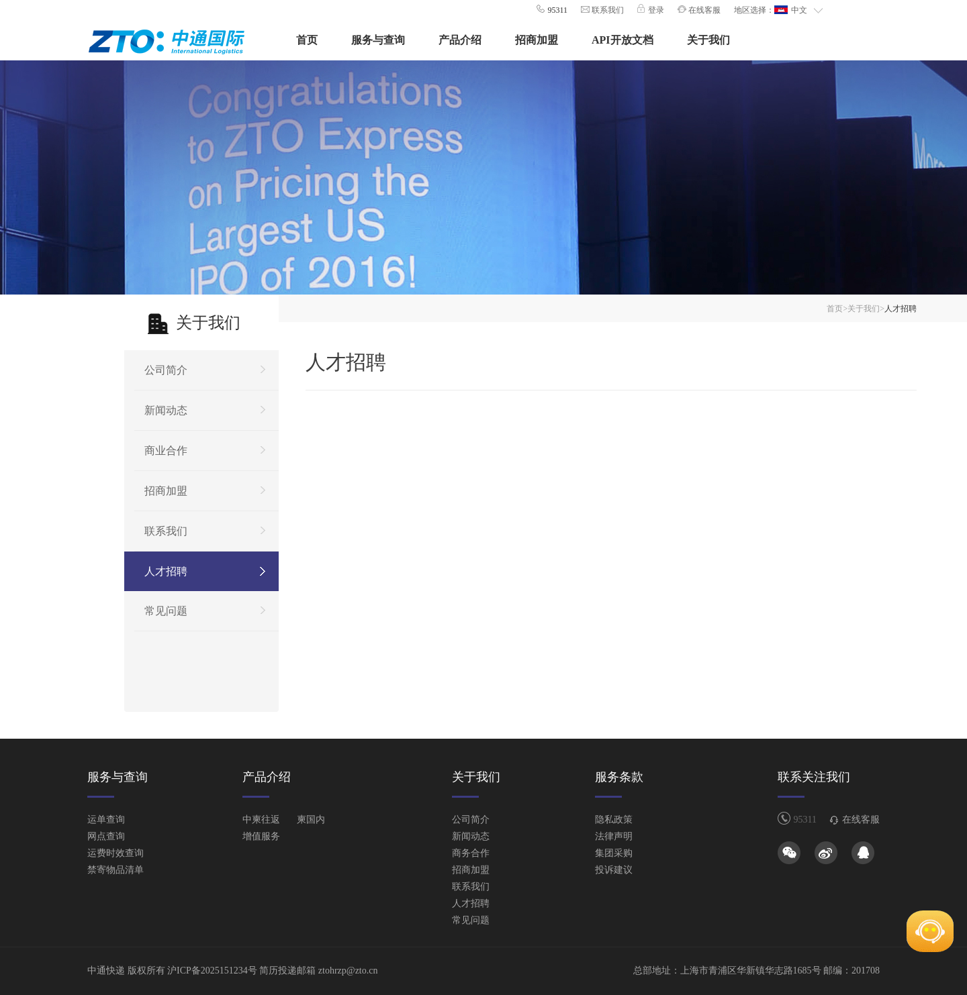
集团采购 (614, 853)
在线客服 (703, 10)
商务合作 (471, 853)
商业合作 (165, 450)
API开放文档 (622, 40)
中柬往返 (261, 820)
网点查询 (106, 836)
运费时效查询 (115, 853)
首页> (837, 308)
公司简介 (165, 370)
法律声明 (614, 836)
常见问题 (165, 611)
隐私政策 (614, 820)
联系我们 (607, 10)
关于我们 (708, 40)
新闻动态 (165, 410)
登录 (655, 10)
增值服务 (261, 836)
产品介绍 (460, 40)
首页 (307, 40)
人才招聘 (165, 571)
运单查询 (106, 820)
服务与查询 (378, 40)
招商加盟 (536, 40)
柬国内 (311, 820)
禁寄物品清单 (115, 870)
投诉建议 (614, 870)
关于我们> (865, 308)
